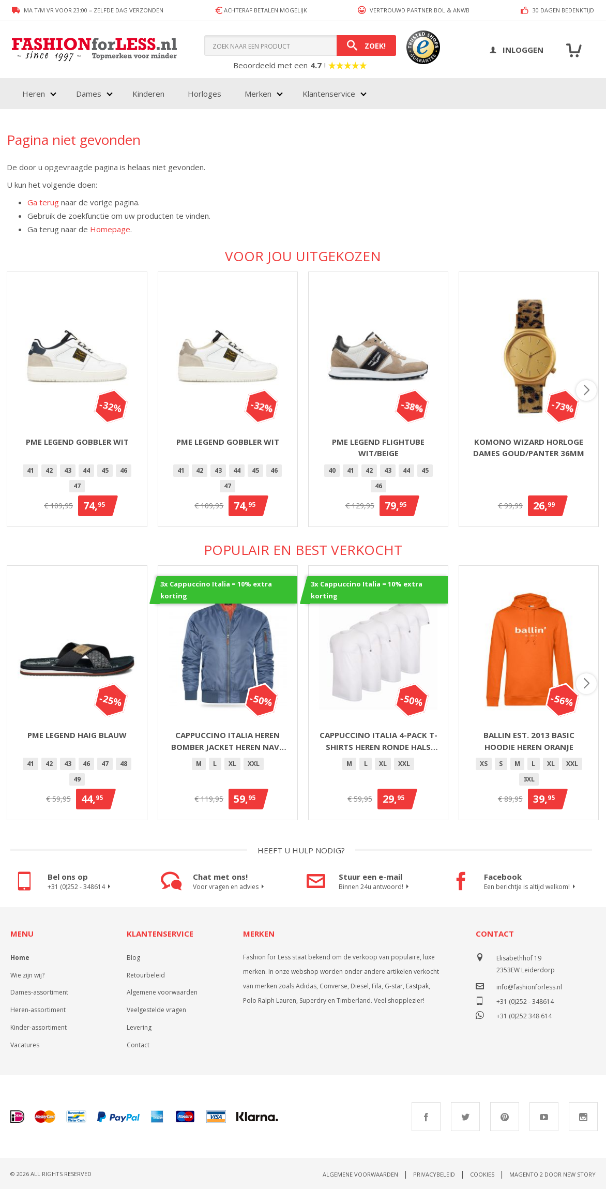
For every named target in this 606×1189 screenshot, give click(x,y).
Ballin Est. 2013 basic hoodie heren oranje (528, 741)
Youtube (543, 1116)
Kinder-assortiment (38, 1027)
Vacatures (24, 1045)
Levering (139, 1027)
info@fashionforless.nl (529, 987)
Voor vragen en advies (230, 887)
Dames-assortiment (39, 992)
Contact (138, 1045)
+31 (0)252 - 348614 (80, 887)
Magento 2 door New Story (552, 1174)
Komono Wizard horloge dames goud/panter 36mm (528, 448)
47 (77, 485)
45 (105, 470)
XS (484, 763)
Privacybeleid (434, 1174)
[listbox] (77, 479)
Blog (133, 957)
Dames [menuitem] (88, 93)
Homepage (110, 229)
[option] (30, 470)
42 (49, 470)
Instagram (583, 1116)
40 (332, 470)
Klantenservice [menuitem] (328, 93)
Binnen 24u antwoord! (375, 887)
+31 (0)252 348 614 (524, 1015)
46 (123, 470)
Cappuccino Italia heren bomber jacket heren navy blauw (227, 741)
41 (30, 470)
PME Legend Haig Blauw (77, 735)
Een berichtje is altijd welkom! (531, 887)
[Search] (366, 45)
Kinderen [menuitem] (148, 93)
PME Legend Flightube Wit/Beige (378, 448)
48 (123, 763)
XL (232, 763)
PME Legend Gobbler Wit (77, 442)
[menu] (193, 93)
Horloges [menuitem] (204, 93)
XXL (254, 763)
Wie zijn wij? (27, 975)
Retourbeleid (146, 975)
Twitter (465, 1116)
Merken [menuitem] (258, 93)
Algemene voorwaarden (162, 992)
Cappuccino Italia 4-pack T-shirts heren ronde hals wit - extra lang (378, 741)
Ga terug (43, 202)
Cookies (482, 1174)
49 (77, 779)
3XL (529, 779)
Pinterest (504, 1116)
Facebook (426, 1116)
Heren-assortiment (38, 1009)
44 (86, 470)
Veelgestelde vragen (156, 1009)
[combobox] (300, 45)
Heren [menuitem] (33, 93)
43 (67, 470)
